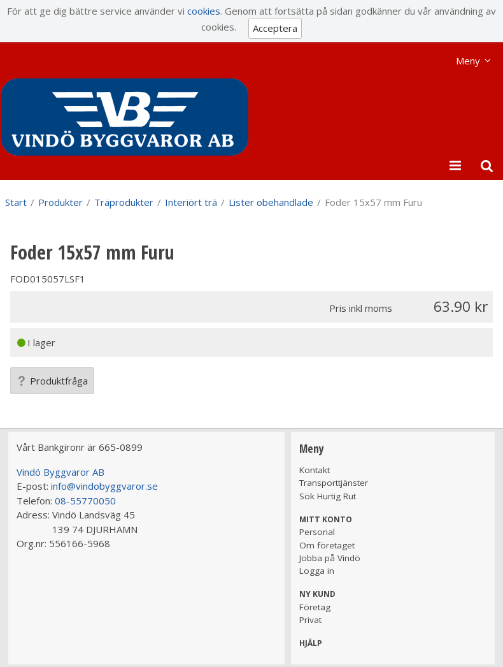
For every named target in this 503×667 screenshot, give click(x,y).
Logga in (316, 570)
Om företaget (327, 545)
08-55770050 (85, 500)
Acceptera (275, 28)
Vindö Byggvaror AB (60, 471)
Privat (310, 620)
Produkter (60, 202)
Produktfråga (52, 380)
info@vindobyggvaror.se (104, 486)
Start (16, 202)
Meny (468, 60)
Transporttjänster (333, 482)
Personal (317, 532)
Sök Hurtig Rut (327, 496)
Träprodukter (123, 202)
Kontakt (314, 470)
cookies (203, 10)
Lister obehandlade (271, 202)
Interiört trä (191, 202)
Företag (314, 607)
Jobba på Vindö (329, 558)
